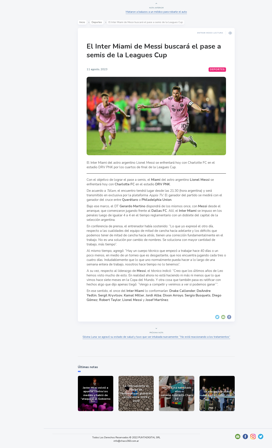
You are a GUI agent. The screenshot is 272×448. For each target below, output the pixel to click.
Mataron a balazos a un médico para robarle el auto (157, 12)
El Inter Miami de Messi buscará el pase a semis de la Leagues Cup (154, 51)
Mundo (12, 70)
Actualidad (15, 46)
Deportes (14, 87)
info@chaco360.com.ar (128, 441)
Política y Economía (21, 62)
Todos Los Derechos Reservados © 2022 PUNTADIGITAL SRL (128, 437)
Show (11, 54)
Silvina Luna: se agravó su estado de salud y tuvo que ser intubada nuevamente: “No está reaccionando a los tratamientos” (157, 337)
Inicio (83, 22)
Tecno (11, 78)
